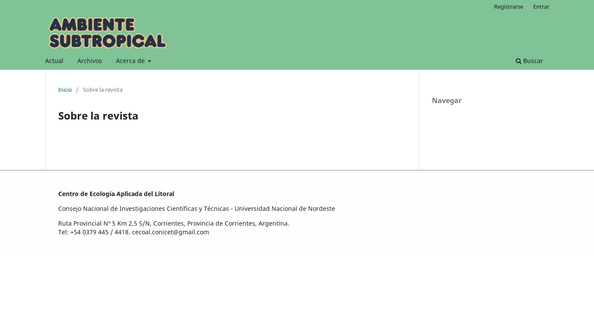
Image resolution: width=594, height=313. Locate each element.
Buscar (529, 61)
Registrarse (508, 6)
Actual (54, 61)
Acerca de (131, 61)
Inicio (65, 89)
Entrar (541, 6)
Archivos (89, 61)
